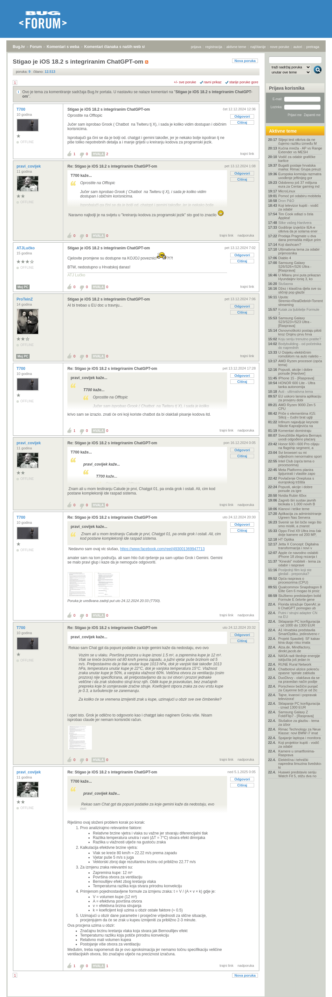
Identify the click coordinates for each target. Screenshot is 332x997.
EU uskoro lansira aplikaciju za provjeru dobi (299, 398)
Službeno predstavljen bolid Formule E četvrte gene (299, 597)
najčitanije (258, 47)
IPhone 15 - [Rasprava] (296, 378)
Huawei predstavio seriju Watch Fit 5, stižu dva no (297, 774)
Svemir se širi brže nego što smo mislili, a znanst (300, 524)
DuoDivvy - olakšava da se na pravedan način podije (299, 679)
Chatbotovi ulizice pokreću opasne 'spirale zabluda (298, 671)
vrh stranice (315, 988)
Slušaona (285, 284)
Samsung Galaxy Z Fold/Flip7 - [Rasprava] (296, 714)
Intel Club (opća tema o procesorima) (296, 463)
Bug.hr (19, 47)
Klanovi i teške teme (293, 509)
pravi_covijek (29, 166)
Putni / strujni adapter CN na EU (297, 615)
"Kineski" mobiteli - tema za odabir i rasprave (299, 563)
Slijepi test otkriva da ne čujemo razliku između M (297, 141)
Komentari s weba (63, 47)
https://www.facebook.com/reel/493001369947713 (162, 549)
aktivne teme (236, 47)
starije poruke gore (243, 82)
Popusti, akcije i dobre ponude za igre (295, 489)
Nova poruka (245, 61)
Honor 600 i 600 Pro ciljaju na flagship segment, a (298, 446)
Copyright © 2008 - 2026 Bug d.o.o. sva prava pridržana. (166, 995)
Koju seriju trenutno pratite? (299, 339)
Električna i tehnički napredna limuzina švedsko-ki (300, 763)
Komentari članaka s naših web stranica (120, 47)
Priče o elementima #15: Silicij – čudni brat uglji (297, 415)
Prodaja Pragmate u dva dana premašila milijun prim (299, 238)
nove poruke (279, 47)
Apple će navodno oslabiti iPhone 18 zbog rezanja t (298, 554)
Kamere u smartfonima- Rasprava (296, 753)
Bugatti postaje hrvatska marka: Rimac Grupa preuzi (299, 167)
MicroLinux (286, 191)
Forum (36, 47)
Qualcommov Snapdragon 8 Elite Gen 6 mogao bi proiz (300, 589)
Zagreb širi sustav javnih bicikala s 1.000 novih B (297, 502)
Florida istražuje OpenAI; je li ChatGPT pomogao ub (299, 606)
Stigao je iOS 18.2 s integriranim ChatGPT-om (108, 109)
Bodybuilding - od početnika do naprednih (299, 346)
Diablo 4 (284, 258)
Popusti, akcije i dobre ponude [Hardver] (295, 371)
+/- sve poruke (185, 82)
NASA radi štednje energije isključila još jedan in (299, 657)
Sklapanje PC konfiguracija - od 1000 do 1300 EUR (299, 623)
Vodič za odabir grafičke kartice (296, 159)
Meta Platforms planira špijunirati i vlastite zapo (296, 471)
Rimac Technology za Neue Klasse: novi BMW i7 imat (299, 731)
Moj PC (22, 287)
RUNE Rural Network (294, 664)
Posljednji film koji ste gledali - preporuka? (295, 572)
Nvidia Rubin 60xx (292, 495)
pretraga (312, 47)
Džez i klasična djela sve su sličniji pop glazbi (299, 290)
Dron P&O (286, 201)
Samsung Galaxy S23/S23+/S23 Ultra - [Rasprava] (294, 322)
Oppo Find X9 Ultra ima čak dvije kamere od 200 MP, (299, 533)
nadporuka (246, 235)
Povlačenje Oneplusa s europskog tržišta (296, 480)
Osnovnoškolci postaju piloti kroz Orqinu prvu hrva (300, 332)
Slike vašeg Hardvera (295, 223)
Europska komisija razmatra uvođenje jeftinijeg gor (300, 176)
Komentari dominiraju (294, 431)
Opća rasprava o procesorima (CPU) (293, 580)
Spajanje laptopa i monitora (299, 738)
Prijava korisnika (286, 88)
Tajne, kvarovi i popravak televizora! (297, 697)
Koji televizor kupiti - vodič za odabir (298, 207)
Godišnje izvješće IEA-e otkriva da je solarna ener (298, 229)
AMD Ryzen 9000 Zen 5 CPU (296, 407)
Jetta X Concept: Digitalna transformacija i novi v (298, 546)
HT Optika (286, 539)
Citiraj (242, 122)
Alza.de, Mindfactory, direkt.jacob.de (294, 649)
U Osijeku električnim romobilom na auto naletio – (300, 354)
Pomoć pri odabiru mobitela (299, 196)
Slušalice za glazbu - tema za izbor (298, 722)
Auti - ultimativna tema (295, 391)
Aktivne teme (283, 131)
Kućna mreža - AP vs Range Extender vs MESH (300, 150)
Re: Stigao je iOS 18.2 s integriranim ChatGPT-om (112, 166)
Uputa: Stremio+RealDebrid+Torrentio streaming (300, 301)
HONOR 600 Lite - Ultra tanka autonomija (296, 385)
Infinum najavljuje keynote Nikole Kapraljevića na (298, 424)
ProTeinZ (25, 299)
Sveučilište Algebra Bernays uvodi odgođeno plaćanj (300, 437)
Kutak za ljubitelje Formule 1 (298, 311)
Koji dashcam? (289, 244)
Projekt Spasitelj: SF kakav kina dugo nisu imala (299, 640)
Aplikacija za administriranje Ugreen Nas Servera (300, 515)
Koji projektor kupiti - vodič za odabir (298, 744)
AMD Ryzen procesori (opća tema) (300, 363)
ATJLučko (26, 248)
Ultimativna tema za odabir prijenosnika (299, 251)
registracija (213, 47)
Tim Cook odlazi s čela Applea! (295, 216)
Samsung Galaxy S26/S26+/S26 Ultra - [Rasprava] (294, 266)
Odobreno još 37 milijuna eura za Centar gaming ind (299, 184)
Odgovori (242, 116)
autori (298, 47)
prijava (196, 47)
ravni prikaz (213, 82)
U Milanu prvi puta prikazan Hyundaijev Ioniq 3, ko (299, 277)
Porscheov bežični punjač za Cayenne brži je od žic (298, 688)
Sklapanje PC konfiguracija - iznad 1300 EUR (299, 705)
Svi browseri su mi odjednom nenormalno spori (300, 454)
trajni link (247, 154)
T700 (21, 109)
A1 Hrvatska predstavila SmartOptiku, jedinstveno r (299, 632)
